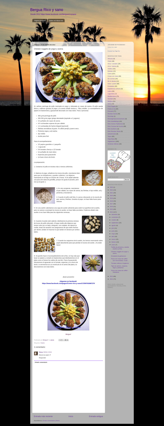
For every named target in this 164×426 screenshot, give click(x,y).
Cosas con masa (113, 76)
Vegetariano (111, 141)
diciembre (114, 214)
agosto (113, 225)
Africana (110, 58)
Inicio (71, 416)
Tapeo (109, 136)
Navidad (110, 99)
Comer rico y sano (112, 47)
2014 (111, 212)
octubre (114, 220)
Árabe (109, 61)
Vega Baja (111, 139)
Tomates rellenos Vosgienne (120, 263)
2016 (111, 206)
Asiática (110, 69)
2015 (111, 209)
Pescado (110, 111)
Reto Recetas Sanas (114, 131)
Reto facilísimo (112, 129)
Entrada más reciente (43, 416)
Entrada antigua (96, 416)
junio (113, 231)
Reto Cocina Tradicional (115, 124)
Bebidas (110, 71)
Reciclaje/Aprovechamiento (116, 119)
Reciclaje (110, 116)
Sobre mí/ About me (56, 20)
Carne (43, 343)
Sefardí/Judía (112, 134)
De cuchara (111, 78)
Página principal (39, 20)
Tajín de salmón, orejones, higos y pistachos (119, 266)
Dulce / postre (112, 83)
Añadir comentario (41, 362)
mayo (113, 234)
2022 (111, 190)
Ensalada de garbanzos (118, 256)
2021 (111, 193)
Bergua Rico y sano (46, 10)
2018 (111, 201)
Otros (109, 104)
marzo (113, 239)
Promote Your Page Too (114, 51)
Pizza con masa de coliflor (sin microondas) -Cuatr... (120, 259)
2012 (111, 279)
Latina (109, 91)
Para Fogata (111, 106)
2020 (111, 195)
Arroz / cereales (113, 63)
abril (113, 236)
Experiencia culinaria (114, 89)
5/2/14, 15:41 (48, 352)
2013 (111, 276)
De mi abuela (112, 81)
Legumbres (111, 94)
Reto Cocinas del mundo (115, 126)
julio (112, 228)
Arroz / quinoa (112, 66)
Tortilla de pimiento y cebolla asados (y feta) (120, 248)
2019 (111, 198)
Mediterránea (112, 96)
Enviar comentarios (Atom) (51, 420)
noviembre (115, 217)
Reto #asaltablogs (113, 121)
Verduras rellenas (113, 144)
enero (113, 245)
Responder (42, 358)
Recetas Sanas (112, 114)
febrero (113, 242)
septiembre (115, 223)
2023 (111, 187)
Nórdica (110, 101)
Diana (41, 352)
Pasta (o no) (111, 109)
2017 (111, 204)
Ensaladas (111, 86)
